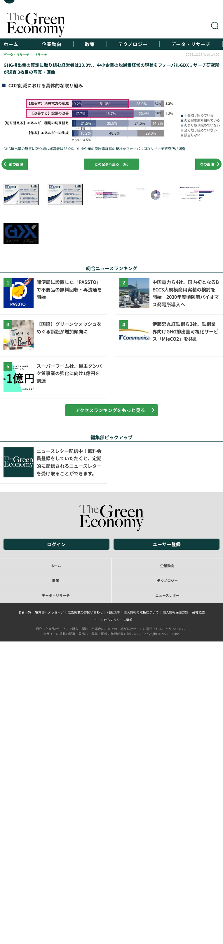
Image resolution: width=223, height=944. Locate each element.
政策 (90, 44)
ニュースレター (167, 595)
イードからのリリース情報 (113, 619)
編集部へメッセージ (49, 612)
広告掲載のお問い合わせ (85, 612)
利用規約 (113, 612)
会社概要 (198, 612)
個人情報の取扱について (141, 612)
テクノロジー (133, 44)
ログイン (56, 544)
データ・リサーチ (191, 44)
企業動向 (52, 44)
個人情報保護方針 (175, 612)
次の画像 (207, 163)
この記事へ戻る (111, 163)
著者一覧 (24, 612)
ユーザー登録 (167, 544)
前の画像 (16, 163)
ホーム (11, 44)
